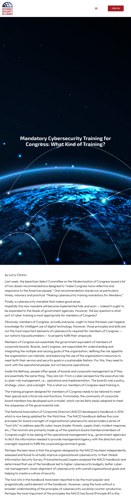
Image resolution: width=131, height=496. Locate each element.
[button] (96, 8)
